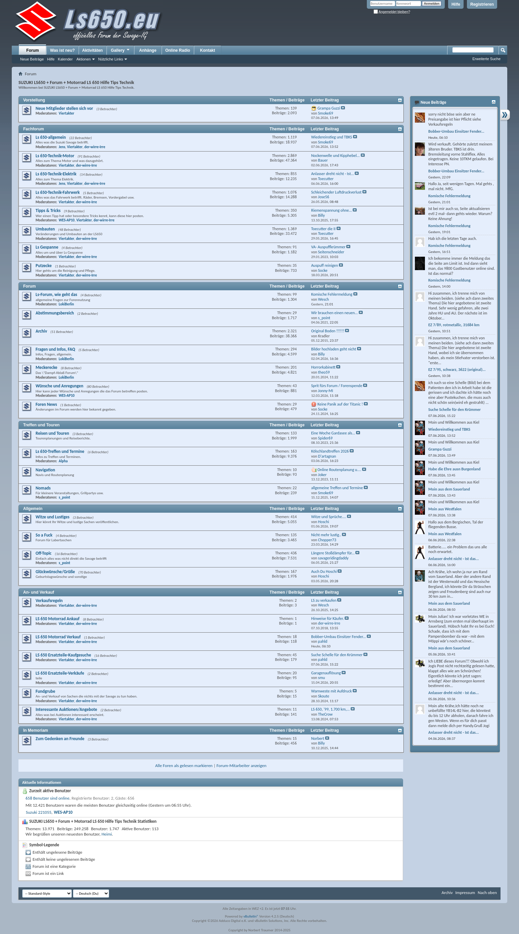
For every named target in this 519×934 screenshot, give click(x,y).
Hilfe (455, 4)
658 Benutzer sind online (48, 798)
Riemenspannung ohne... (331, 210)
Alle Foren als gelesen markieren (184, 765)
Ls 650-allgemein (51, 137)
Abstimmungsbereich (55, 312)
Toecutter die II (323, 228)
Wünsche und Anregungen (59, 385)
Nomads (43, 488)
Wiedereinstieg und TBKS (331, 137)
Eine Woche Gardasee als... (333, 433)
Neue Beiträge (32, 59)
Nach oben (487, 892)
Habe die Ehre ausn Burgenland (454, 469)
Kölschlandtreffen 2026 (330, 451)
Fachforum (33, 129)
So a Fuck (44, 535)
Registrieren (482, 4)
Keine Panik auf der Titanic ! (340, 404)
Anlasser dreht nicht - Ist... (332, 173)
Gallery (120, 50)
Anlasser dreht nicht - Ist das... (453, 558)
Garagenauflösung (326, 673)
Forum (32, 50)
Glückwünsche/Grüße (55, 571)
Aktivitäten (92, 50)
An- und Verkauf (38, 592)
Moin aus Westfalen (445, 509)
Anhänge (147, 50)
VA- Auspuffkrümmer (328, 247)
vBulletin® (251, 916)
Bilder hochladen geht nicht (333, 349)
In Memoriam (35, 730)
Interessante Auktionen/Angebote (66, 709)
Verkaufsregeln (49, 600)
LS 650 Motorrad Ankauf (58, 618)
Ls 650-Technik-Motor (55, 155)
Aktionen (83, 59)
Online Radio (177, 50)
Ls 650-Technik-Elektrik (56, 173)
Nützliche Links (110, 59)
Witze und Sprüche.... (328, 516)
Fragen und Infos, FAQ (55, 349)
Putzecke (44, 265)
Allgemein (32, 508)
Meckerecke (46, 367)
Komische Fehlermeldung (331, 294)
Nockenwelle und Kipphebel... (335, 155)
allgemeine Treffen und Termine (337, 487)
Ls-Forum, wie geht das (56, 294)
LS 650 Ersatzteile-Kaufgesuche (63, 654)
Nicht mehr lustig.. (326, 535)
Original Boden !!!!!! (327, 331)
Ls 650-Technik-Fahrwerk (58, 192)
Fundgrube (45, 691)
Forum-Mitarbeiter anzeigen (242, 765)
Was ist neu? (62, 50)
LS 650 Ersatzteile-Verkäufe (60, 673)
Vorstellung (34, 100)
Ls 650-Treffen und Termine (60, 451)
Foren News (46, 404)
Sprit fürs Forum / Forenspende (336, 385)
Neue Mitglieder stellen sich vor (64, 108)
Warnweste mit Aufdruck (331, 691)
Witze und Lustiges (53, 516)
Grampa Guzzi (328, 108)
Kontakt (207, 50)
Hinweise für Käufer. (327, 618)
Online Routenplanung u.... (339, 469)
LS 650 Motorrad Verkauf (58, 636)
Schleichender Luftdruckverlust (336, 192)
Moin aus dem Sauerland (449, 489)
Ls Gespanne (47, 247)
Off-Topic (43, 553)
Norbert (317, 738)
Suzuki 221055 (38, 812)
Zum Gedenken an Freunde (60, 738)
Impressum (465, 892)
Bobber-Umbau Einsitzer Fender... (338, 636)
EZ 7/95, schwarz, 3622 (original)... (457, 369)
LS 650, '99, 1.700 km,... (330, 709)
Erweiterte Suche (486, 59)
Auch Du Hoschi (324, 571)
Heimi (106, 834)
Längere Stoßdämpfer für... (333, 553)
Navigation (45, 469)
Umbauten (45, 228)
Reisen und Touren (52, 433)
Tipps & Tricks (48, 210)
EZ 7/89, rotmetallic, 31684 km (453, 325)
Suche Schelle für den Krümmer (336, 654)
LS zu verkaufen (323, 600)
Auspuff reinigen (324, 265)
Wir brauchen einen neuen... (334, 312)
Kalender (65, 59)
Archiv (41, 331)
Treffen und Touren (41, 425)
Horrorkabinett (323, 367)
